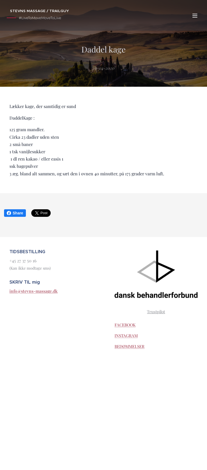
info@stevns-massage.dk (33, 291)
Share (15, 213)
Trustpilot (156, 311)
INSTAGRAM (126, 335)
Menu (194, 15)
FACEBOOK (125, 325)
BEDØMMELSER (129, 346)
